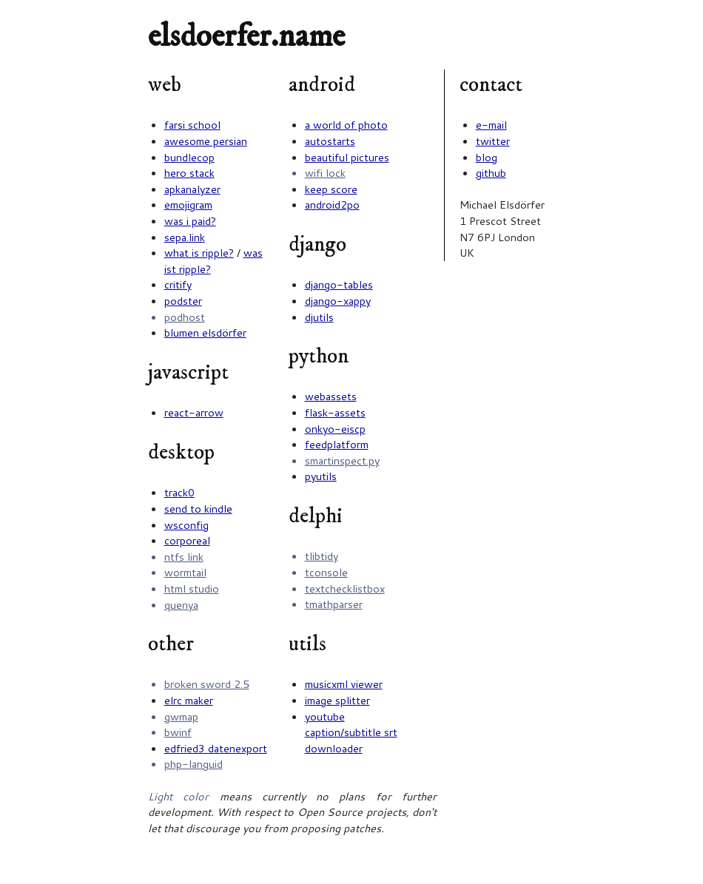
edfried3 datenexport (215, 748)
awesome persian (205, 141)
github (491, 172)
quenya (181, 605)
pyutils (321, 476)
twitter (493, 141)
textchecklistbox (345, 588)
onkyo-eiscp (335, 428)
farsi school (192, 124)
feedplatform (337, 444)
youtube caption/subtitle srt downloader (351, 732)
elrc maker (188, 700)
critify (178, 284)
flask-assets (335, 412)
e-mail (491, 124)
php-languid (193, 764)
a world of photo (346, 124)
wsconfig (186, 525)
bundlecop (189, 157)
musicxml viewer (344, 684)
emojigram (188, 204)
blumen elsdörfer (205, 332)
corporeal (187, 540)
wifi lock (325, 172)
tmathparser (334, 604)
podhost (184, 317)
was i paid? (190, 221)
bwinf (178, 732)
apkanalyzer (192, 189)
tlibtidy (321, 556)
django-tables (339, 284)
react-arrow (193, 412)
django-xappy (338, 300)
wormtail (185, 572)
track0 (179, 492)
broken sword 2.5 (206, 684)
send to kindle (198, 508)
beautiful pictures (347, 157)
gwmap (181, 716)
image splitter (337, 700)
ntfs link (184, 556)
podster (183, 300)
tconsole (326, 572)
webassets (331, 396)
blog (486, 157)
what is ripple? (199, 252)
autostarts (330, 141)
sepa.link (184, 237)
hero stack (189, 172)
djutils (319, 317)
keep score (331, 189)
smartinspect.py (342, 460)
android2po (332, 204)
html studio (191, 588)
